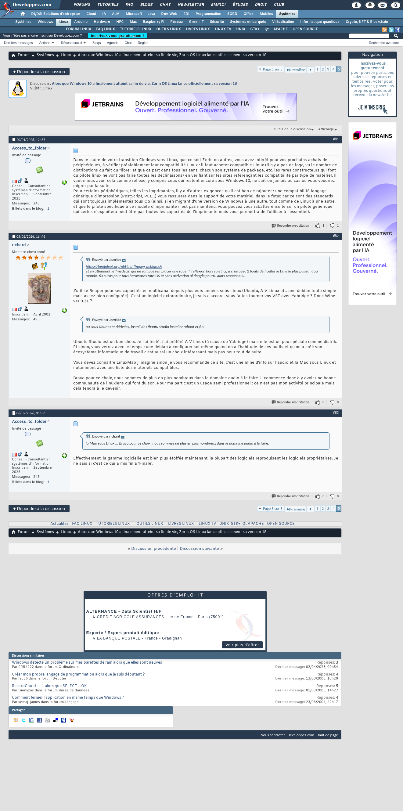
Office (248, 14)
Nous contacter (273, 735)
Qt (266, 29)
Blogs (146, 4)
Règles (143, 43)
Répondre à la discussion (39, 71)
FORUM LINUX (78, 29)
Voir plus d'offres (242, 645)
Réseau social (71, 43)
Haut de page (327, 735)
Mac (133, 22)
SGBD (232, 14)
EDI (186, 14)
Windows (45, 22)
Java (151, 14)
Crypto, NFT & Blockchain (367, 22)
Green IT (196, 22)
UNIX (240, 29)
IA (104, 14)
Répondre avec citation (290, 226)
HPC (120, 22)
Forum (24, 55)
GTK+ (255, 29)
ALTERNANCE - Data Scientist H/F (124, 611)
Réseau (176, 22)
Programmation (208, 14)
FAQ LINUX (105, 29)
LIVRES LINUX (198, 29)
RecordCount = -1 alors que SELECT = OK (49, 686)
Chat (165, 4)
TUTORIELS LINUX (135, 29)
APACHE (280, 29)
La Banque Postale (119, 638)
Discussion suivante (199, 548)
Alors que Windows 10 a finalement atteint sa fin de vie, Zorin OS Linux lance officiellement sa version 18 (144, 83)
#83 (336, 412)
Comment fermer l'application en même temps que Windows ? (68, 697)
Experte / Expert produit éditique (122, 632)
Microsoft (134, 14)
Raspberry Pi (153, 22)
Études (240, 4)
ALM (116, 14)
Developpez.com (300, 735)
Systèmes (287, 14)
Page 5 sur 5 (272, 69)
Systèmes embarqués (248, 22)
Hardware (102, 22)
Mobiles (266, 14)
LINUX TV (223, 29)
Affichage (326, 129)
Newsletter (190, 4)
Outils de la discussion (292, 129)
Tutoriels (107, 4)
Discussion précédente (153, 548)
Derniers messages (18, 43)
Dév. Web (169, 14)
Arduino (81, 22)
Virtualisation (283, 22)
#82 (336, 236)
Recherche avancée (384, 43)
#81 (336, 139)
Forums (81, 4)
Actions (44, 43)
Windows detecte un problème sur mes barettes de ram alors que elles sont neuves (87, 662)
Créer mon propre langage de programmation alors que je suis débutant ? (78, 674)
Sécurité (217, 22)
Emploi (218, 4)
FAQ (129, 4)
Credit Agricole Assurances (130, 617)
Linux (63, 22)
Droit (260, 4)
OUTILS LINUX (168, 29)
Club (278, 4)
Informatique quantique (320, 22)
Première (295, 69)
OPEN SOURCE (305, 29)
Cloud (91, 14)
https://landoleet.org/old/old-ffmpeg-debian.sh (124, 266)
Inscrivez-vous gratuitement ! (117, 36)
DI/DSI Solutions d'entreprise (55, 14)
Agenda (112, 43)
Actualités (59, 523)
